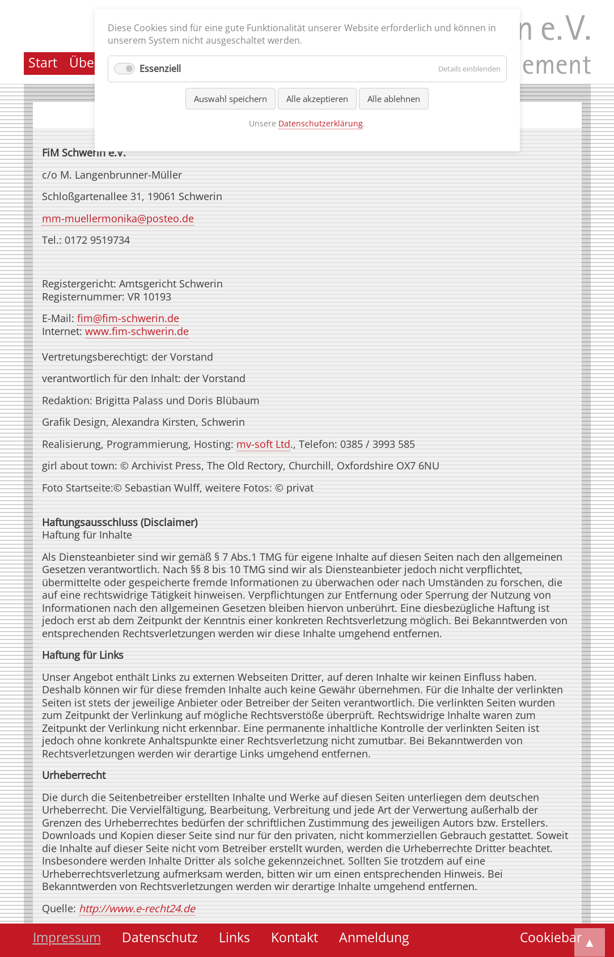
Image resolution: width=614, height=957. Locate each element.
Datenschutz (160, 937)
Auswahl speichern (230, 98)
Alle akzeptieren (317, 98)
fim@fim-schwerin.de (128, 318)
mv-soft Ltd (263, 444)
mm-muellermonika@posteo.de (118, 218)
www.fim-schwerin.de (137, 331)
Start (42, 62)
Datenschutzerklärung (320, 123)
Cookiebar (551, 937)
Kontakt (294, 937)
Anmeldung (374, 937)
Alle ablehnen (393, 98)
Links (234, 937)
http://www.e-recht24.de (137, 908)
